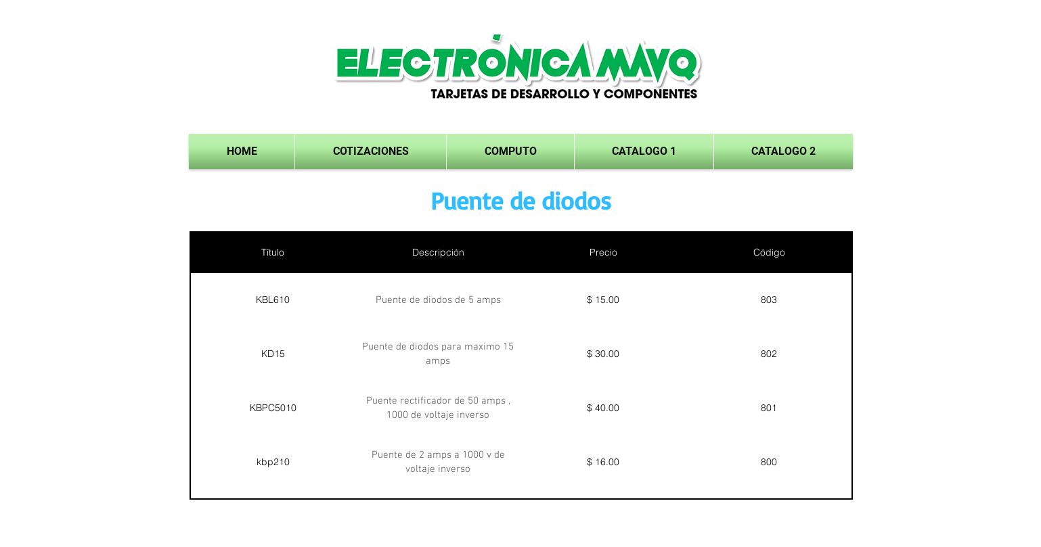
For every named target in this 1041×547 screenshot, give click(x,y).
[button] (644, 151)
